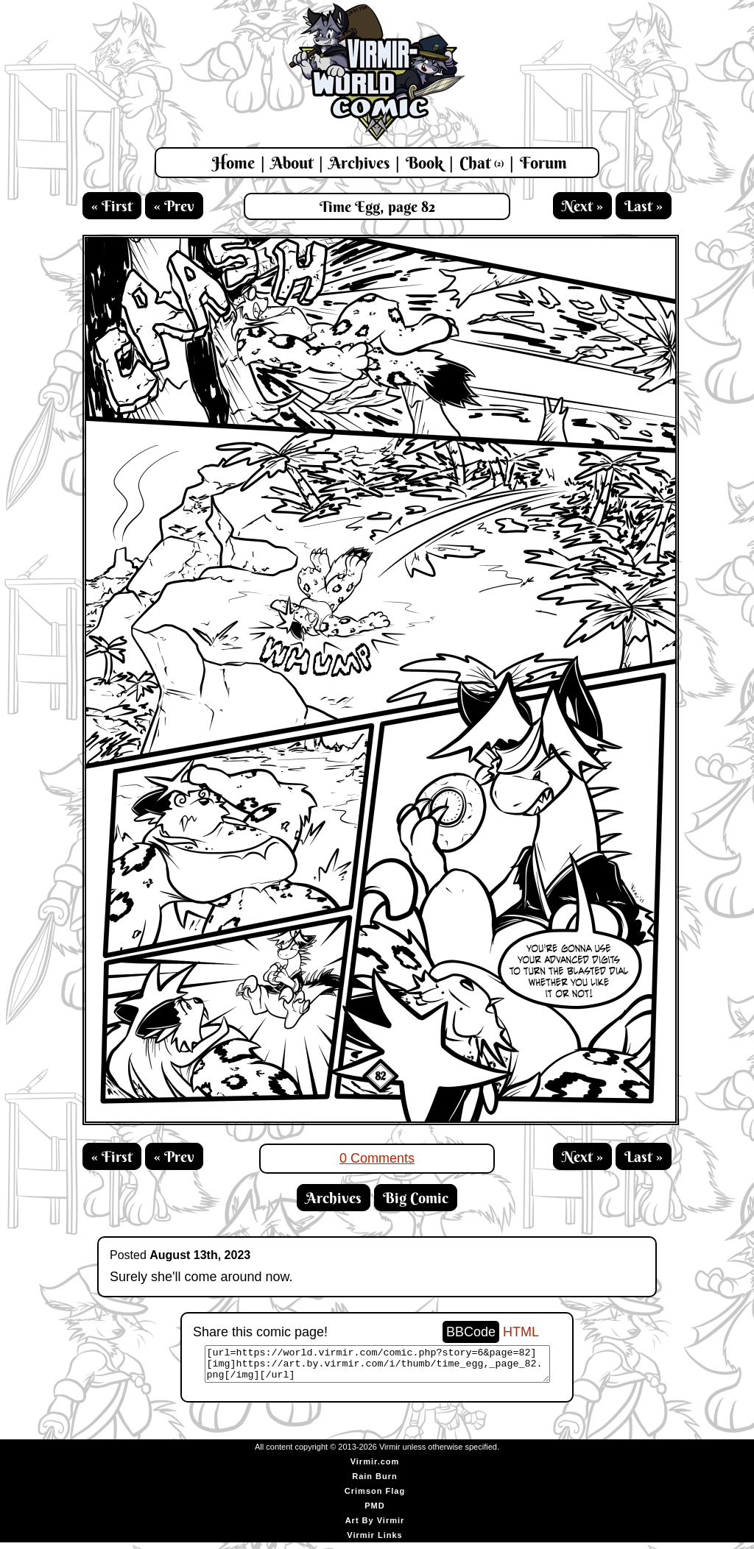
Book (424, 162)
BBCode (471, 1332)
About (292, 162)
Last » (643, 205)
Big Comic (415, 1197)
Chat (481, 162)
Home (233, 162)
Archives (359, 162)
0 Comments (377, 1158)
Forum (543, 162)
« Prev (174, 205)
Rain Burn (375, 1482)
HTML (521, 1332)
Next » (582, 205)
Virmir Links (374, 1541)
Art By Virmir (375, 1527)
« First (112, 205)
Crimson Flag (375, 1497)
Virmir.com (375, 1468)
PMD (374, 1512)
